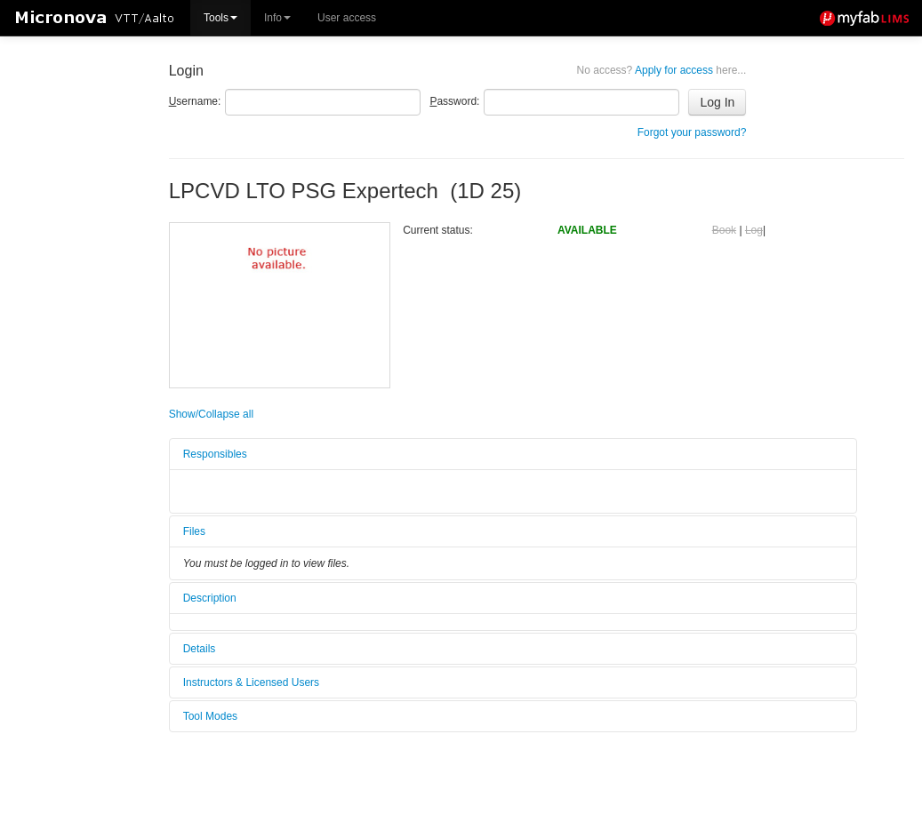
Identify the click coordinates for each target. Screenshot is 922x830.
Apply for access (662, 70)
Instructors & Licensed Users (251, 682)
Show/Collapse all (211, 414)
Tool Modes (210, 716)
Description (210, 598)
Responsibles (215, 454)
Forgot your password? (692, 132)
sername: (195, 101)
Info (277, 18)
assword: (454, 101)
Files (194, 531)
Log (754, 230)
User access (346, 18)
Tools (220, 18)
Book (724, 230)
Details (199, 648)
